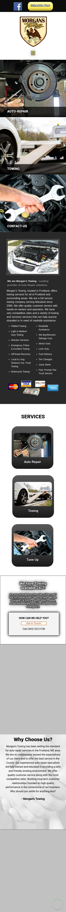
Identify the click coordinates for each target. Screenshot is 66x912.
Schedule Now (40, 5)
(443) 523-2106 (36, 628)
